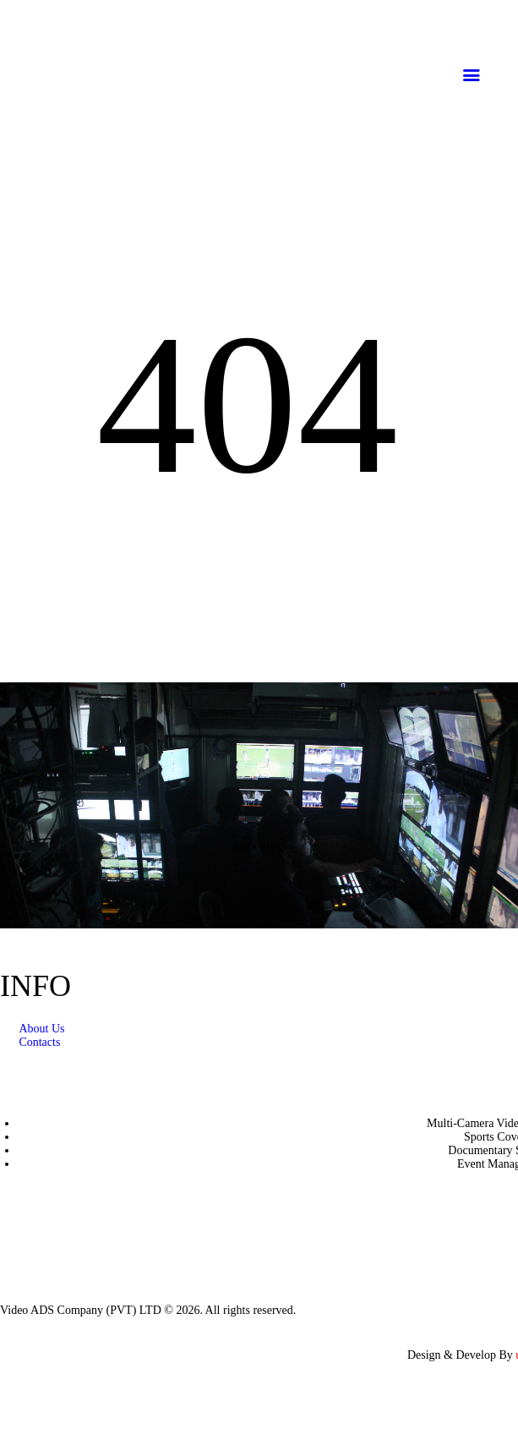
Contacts (39, 1042)
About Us (41, 1028)
